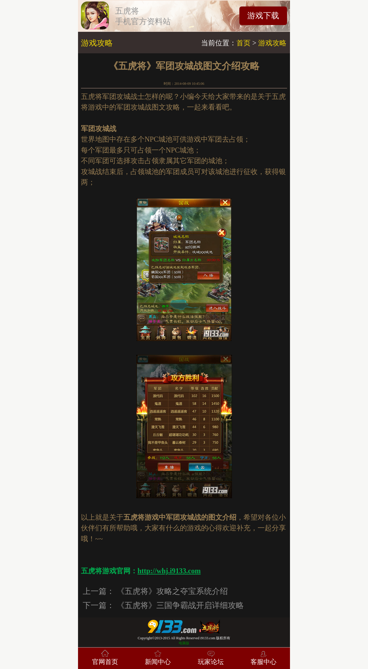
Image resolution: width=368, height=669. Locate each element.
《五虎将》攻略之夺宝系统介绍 (172, 591)
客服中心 (263, 657)
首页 (243, 43)
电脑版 (184, 643)
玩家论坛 (211, 657)
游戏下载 (263, 15)
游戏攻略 (272, 43)
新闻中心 (158, 657)
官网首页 (105, 657)
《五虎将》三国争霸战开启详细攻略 (180, 605)
